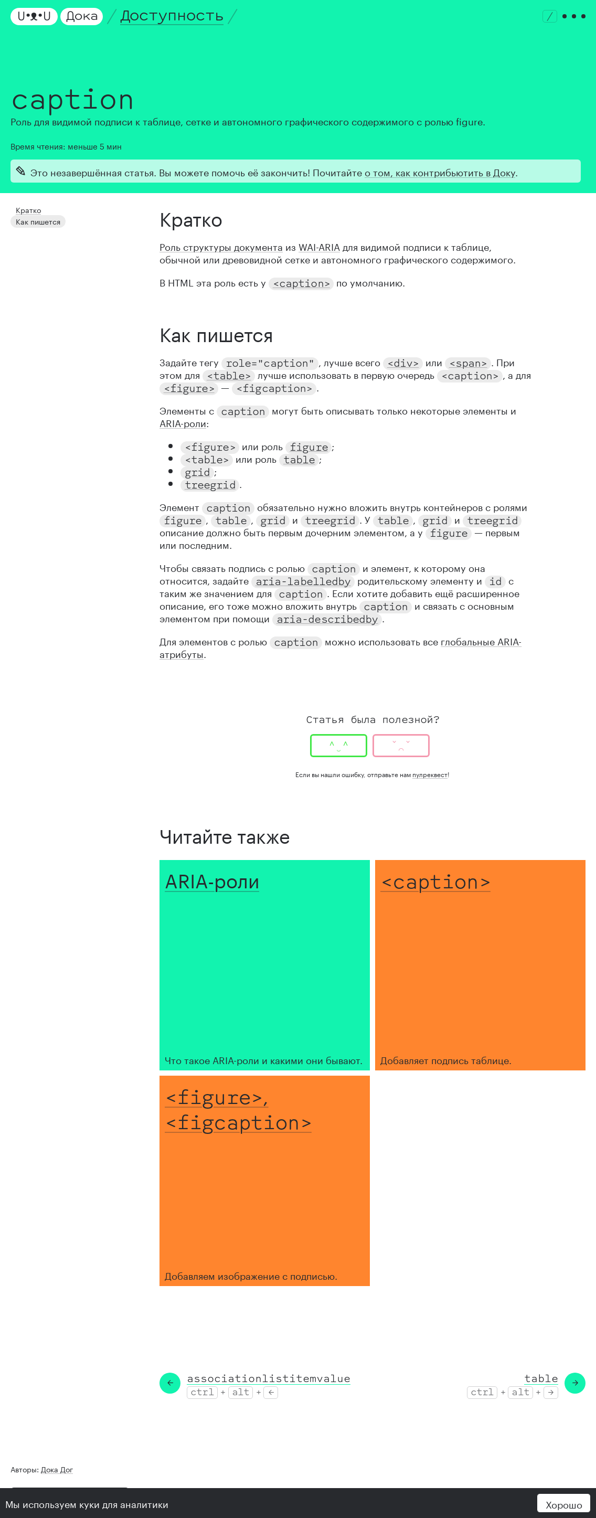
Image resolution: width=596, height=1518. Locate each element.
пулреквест (430, 774)
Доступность (172, 16)
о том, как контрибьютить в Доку (440, 171)
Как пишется (35, 219)
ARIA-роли (182, 422)
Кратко (26, 209)
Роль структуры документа (221, 245)
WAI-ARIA (319, 245)
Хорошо (564, 1503)
